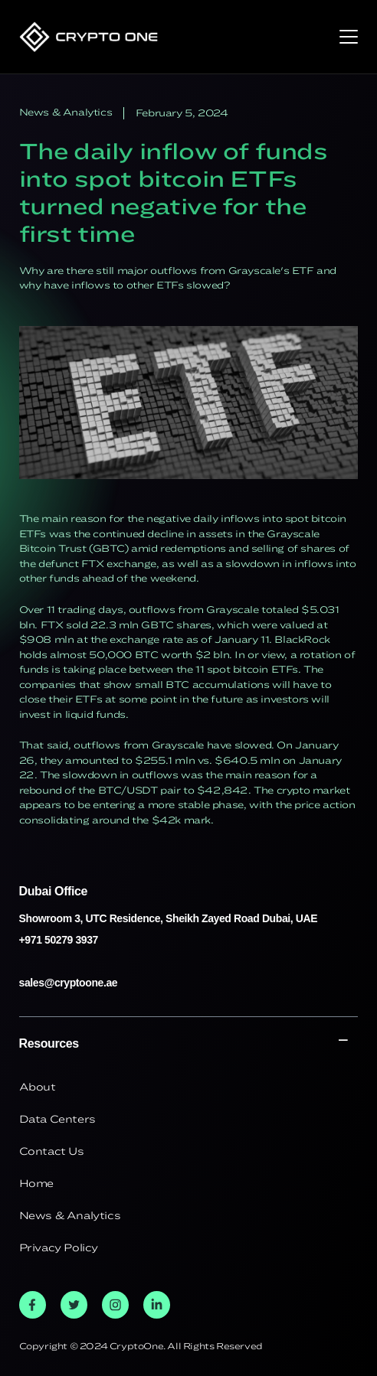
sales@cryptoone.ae (68, 983)
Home (36, 1183)
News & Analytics (70, 1215)
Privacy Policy (58, 1247)
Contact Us (51, 1151)
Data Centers (57, 1119)
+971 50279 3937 (58, 940)
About (37, 1086)
